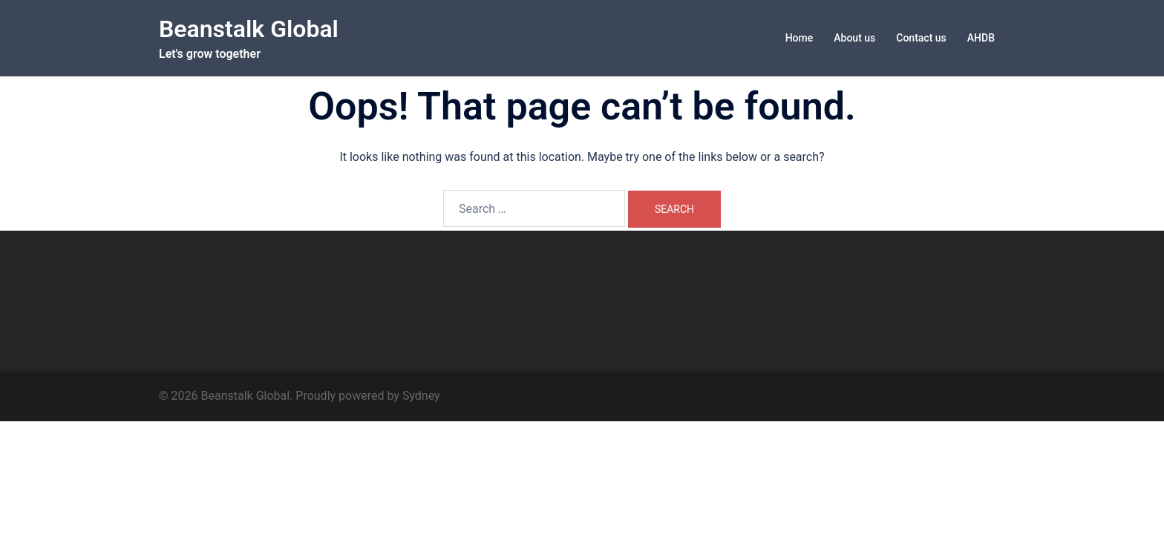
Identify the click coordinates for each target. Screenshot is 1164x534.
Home (799, 38)
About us (854, 38)
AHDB (981, 38)
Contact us (921, 38)
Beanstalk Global (249, 29)
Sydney (421, 396)
